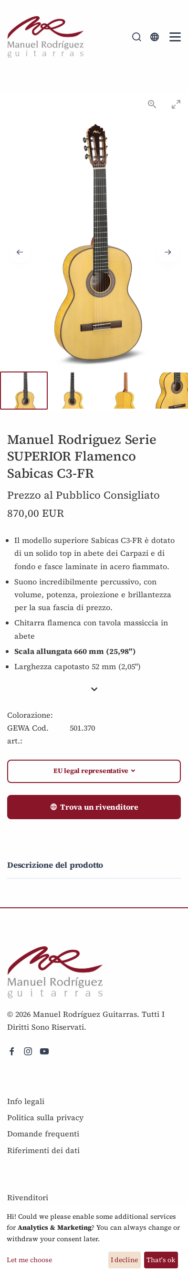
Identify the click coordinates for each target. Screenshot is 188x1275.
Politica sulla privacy (45, 1117)
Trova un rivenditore (94, 807)
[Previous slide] (20, 252)
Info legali (25, 1101)
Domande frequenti (43, 1133)
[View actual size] (152, 104)
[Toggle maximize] (176, 104)
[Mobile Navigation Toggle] (175, 36)
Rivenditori (27, 1197)
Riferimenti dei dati (43, 1150)
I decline (124, 1260)
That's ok (160, 1260)
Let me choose (29, 1260)
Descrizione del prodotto (55, 865)
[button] (94, 690)
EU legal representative (90, 770)
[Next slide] (167, 252)
